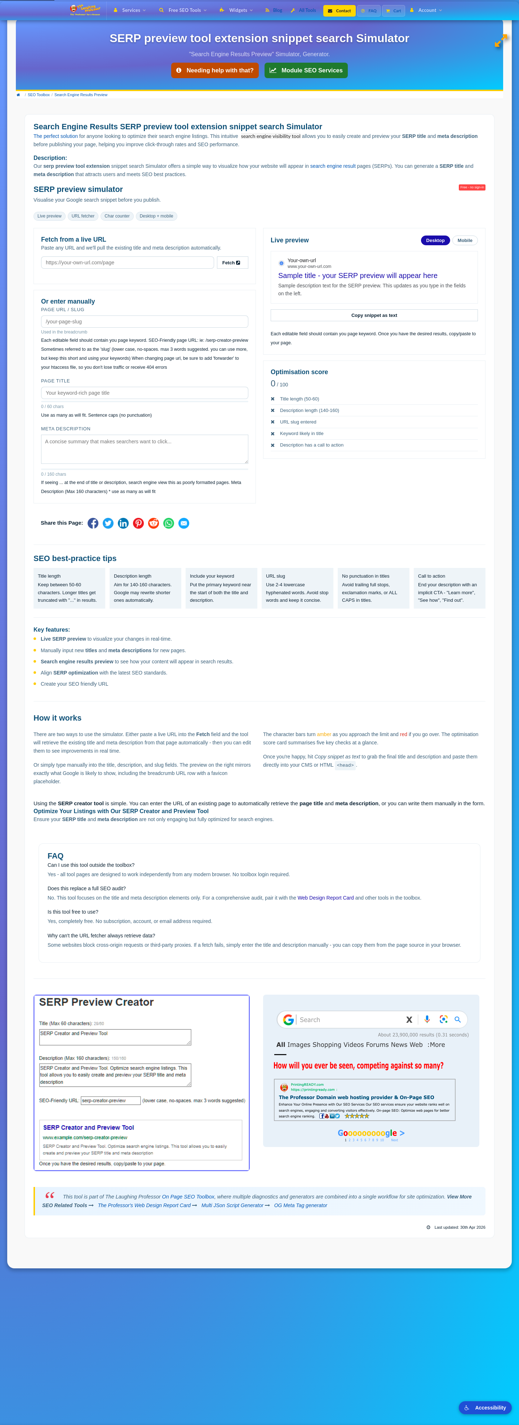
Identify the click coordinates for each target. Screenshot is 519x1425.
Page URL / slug (62, 309)
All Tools (303, 10)
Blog (274, 10)
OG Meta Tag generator (300, 1205)
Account (427, 10)
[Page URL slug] (144, 321)
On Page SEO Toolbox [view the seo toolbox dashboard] (188, 1197)
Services (131, 10)
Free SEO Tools (184, 10)
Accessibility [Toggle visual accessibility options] (485, 1408)
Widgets (238, 10)
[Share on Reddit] (153, 523)
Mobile (465, 240)
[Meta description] (144, 449)
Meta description (65, 428)
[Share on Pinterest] (138, 523)
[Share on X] (108, 523)
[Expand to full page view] (502, 41)
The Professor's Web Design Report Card (144, 1205)
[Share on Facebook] (93, 523)
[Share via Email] (183, 523)
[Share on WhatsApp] (168, 523)
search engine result (333, 166)
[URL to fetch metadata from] (127, 262)
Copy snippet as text (374, 315)
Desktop (435, 240)
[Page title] (144, 393)
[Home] (20, 95)
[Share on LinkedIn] (123, 523)
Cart (393, 10)
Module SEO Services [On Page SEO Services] (306, 70)
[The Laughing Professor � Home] (88, 10)
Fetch (232, 262)
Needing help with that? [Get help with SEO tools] (215, 70)
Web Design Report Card (326, 898)
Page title (55, 381)
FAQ (369, 10)
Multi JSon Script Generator (232, 1205)
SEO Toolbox (39, 95)
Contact (339, 10)
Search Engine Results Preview (80, 95)
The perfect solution (56, 136)
